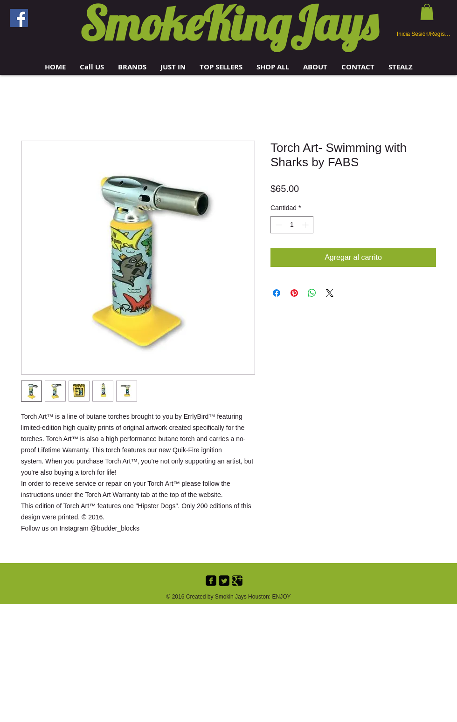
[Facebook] (19, 18)
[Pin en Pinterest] (294, 293)
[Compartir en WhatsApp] (312, 293)
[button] (132, 67)
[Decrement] (278, 225)
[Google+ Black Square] (237, 580)
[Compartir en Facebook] (276, 293)
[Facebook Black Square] (211, 580)
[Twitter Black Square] (224, 580)
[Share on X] (329, 293)
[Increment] (306, 225)
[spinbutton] (292, 225)
